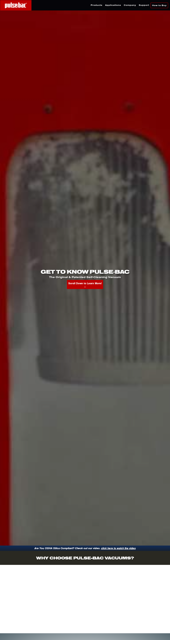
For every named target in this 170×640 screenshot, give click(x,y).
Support (144, 5)
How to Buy (159, 5)
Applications (113, 5)
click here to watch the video (118, 548)
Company (130, 5)
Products (96, 5)
